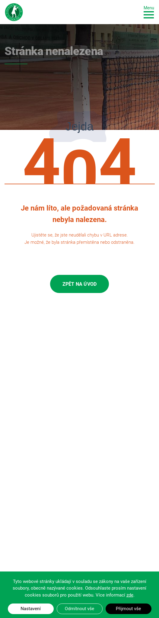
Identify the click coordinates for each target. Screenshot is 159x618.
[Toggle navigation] (149, 11)
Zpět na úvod (79, 284)
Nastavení (31, 608)
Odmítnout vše (79, 608)
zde (129, 595)
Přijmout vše (128, 608)
